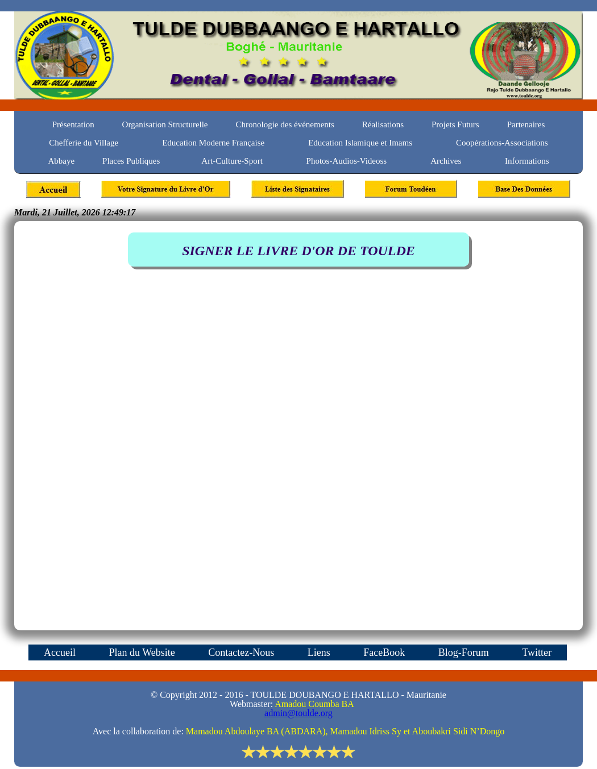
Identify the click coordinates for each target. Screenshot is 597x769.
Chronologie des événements (285, 124)
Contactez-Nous (242, 652)
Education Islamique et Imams (360, 142)
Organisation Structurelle (165, 124)
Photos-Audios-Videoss (346, 160)
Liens (320, 652)
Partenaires (526, 124)
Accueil (61, 652)
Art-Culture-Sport (232, 160)
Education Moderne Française (213, 142)
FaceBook (385, 652)
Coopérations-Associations (502, 142)
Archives (445, 160)
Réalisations (383, 124)
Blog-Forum (465, 652)
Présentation (74, 124)
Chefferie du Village (83, 142)
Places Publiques (131, 160)
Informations (527, 160)
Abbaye (61, 160)
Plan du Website (143, 652)
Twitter (537, 652)
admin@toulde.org (298, 713)
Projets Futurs (455, 124)
